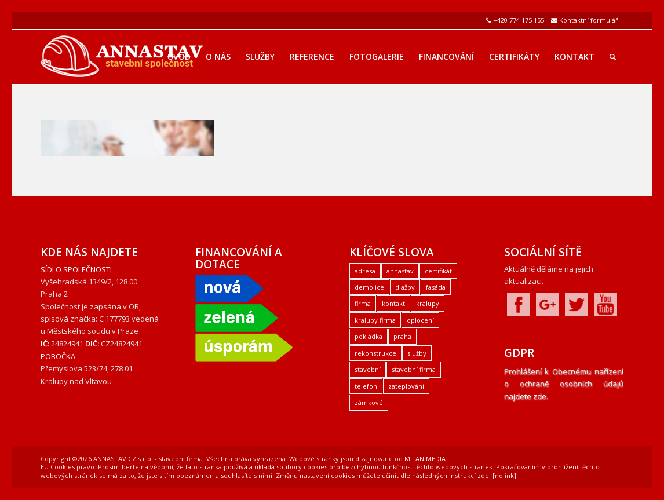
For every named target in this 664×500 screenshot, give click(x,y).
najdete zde (525, 396)
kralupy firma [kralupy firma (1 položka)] (375, 320)
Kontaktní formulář (588, 20)
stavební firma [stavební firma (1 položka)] (414, 369)
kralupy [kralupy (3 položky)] (427, 303)
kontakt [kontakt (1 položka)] (393, 303)
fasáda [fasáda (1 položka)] (436, 287)
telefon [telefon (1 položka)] (366, 386)
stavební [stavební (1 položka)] (368, 369)
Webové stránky (314, 458)
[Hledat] (612, 57)
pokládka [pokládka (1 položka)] (368, 336)
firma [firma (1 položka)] (363, 303)
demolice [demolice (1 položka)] (369, 287)
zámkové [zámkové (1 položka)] (369, 402)
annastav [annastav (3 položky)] (400, 271)
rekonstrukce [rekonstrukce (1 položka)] (375, 353)
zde (483, 475)
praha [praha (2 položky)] (402, 336)
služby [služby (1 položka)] (416, 353)
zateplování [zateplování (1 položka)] (406, 386)
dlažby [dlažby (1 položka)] (405, 287)
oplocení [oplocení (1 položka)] (420, 320)
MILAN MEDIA (425, 458)
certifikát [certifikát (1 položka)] (438, 271)
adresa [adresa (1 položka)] (365, 271)
